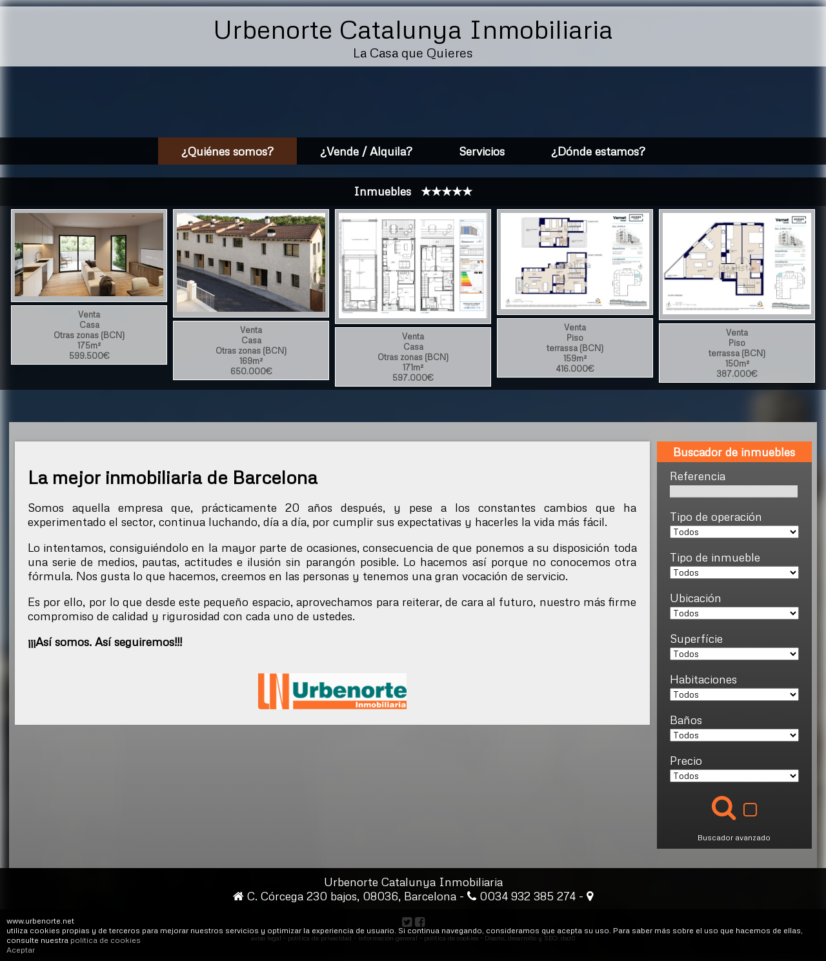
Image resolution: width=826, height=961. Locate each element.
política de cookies (105, 940)
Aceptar (20, 950)
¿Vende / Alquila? (366, 151)
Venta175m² (89, 335)
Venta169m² (251, 350)
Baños (686, 720)
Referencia (697, 476)
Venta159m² (575, 348)
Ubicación (695, 598)
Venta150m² (737, 353)
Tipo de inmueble (715, 557)
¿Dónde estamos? (598, 151)
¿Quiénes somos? (227, 151)
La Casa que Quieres (413, 52)
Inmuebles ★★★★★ (413, 191)
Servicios (482, 151)
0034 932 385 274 (529, 896)
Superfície (696, 638)
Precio (686, 760)
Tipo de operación (716, 516)
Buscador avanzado (734, 837)
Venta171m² (413, 357)
